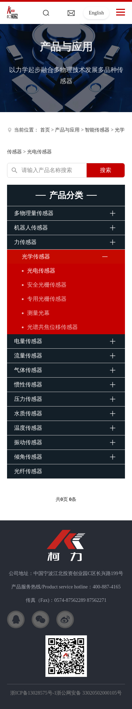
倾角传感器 (28, 457)
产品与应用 (67, 130)
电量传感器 (28, 341)
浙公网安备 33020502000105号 (89, 693)
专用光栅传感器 (47, 299)
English (96, 13)
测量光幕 (38, 313)
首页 (45, 130)
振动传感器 (28, 442)
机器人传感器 (31, 228)
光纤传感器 (28, 471)
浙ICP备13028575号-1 (33, 693)
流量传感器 (28, 356)
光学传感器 (36, 256)
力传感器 (25, 242)
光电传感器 (39, 151)
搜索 (105, 170)
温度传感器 (28, 428)
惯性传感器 (28, 384)
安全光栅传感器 (47, 285)
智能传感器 (97, 130)
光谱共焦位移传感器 (52, 327)
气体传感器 (28, 370)
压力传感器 (28, 399)
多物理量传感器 (34, 213)
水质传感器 (28, 413)
